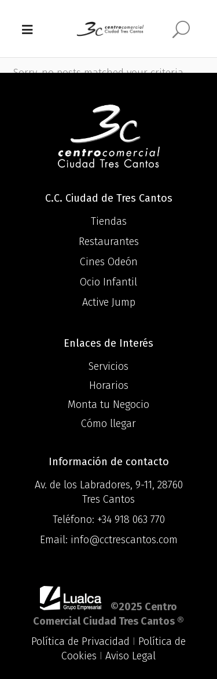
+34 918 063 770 (131, 519)
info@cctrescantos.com (124, 539)
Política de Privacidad (80, 641)
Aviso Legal (130, 656)
